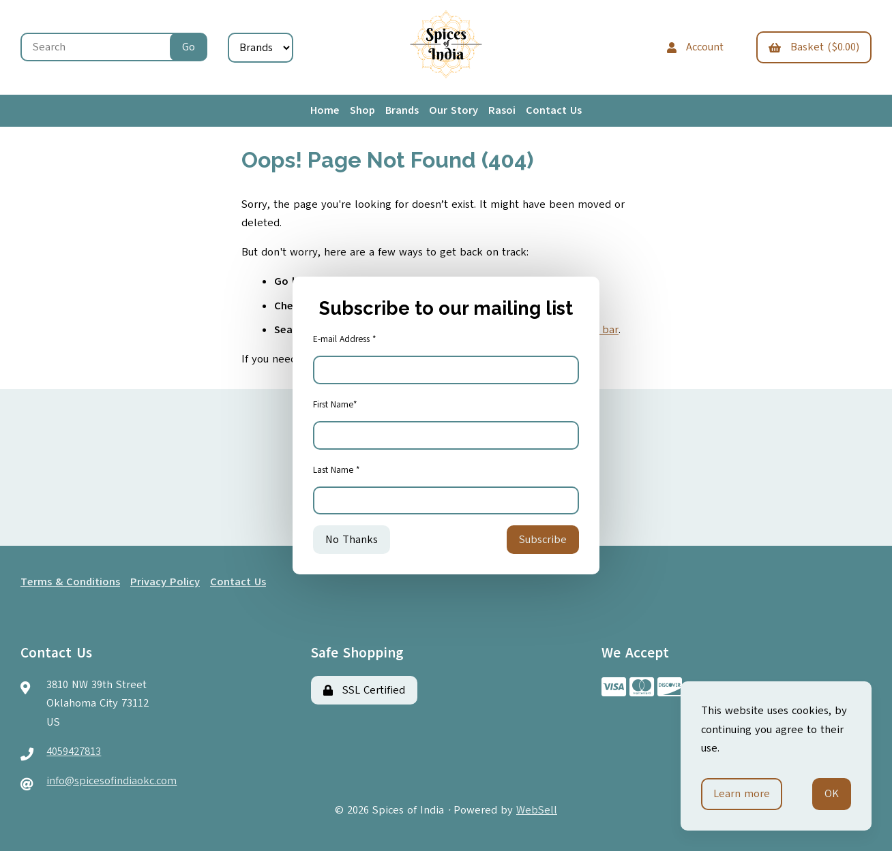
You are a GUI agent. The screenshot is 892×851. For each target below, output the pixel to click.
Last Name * (336, 470)
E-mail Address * (344, 339)
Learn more (741, 793)
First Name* (335, 405)
